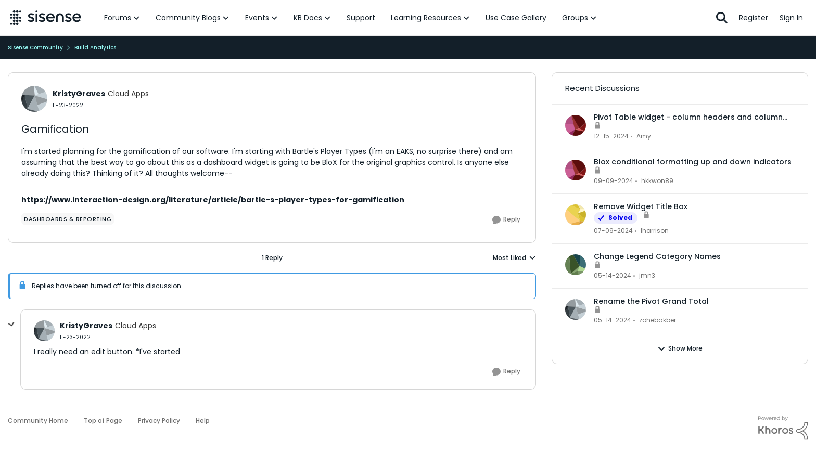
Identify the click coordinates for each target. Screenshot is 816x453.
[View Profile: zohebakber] (575, 309)
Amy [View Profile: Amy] (643, 136)
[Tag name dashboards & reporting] (67, 219)
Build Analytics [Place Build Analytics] (95, 47)
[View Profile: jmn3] (575, 264)
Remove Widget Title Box (640, 206)
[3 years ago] (613, 231)
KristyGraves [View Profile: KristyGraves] (79, 93)
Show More (680, 348)
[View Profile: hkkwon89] (575, 170)
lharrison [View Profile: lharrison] (655, 230)
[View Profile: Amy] (575, 125)
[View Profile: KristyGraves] (34, 99)
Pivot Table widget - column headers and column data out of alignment (688, 117)
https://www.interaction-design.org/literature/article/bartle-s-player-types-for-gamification (212, 200)
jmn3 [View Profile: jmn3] (647, 275)
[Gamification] (75, 337)
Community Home (38, 420)
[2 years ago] (611, 136)
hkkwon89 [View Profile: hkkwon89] (657, 180)
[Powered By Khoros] (783, 428)
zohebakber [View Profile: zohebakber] (657, 320)
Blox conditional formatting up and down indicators (693, 161)
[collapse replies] (11, 324)
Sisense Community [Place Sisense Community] (35, 47)
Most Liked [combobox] (514, 258)
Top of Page (103, 420)
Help (203, 420)
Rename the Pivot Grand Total (651, 301)
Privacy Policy (159, 420)
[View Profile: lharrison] (575, 214)
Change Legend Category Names (657, 256)
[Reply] (506, 220)
